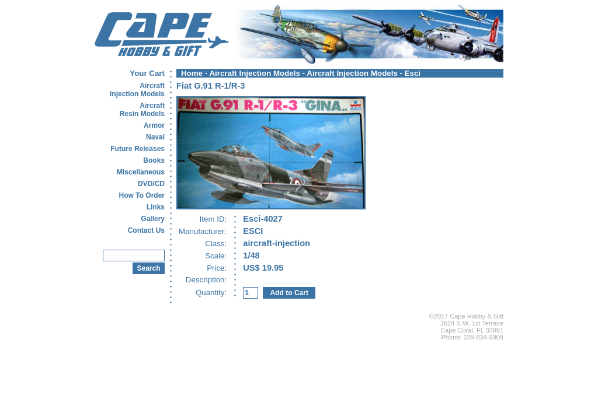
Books (154, 160)
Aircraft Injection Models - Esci (363, 73)
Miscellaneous (141, 172)
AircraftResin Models (142, 110)
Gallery (153, 219)
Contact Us (146, 230)
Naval (155, 137)
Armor (154, 125)
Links (156, 207)
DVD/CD (151, 184)
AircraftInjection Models (137, 90)
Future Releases (137, 149)
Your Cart (147, 73)
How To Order (142, 195)
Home (192, 73)
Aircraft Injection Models (254, 73)
